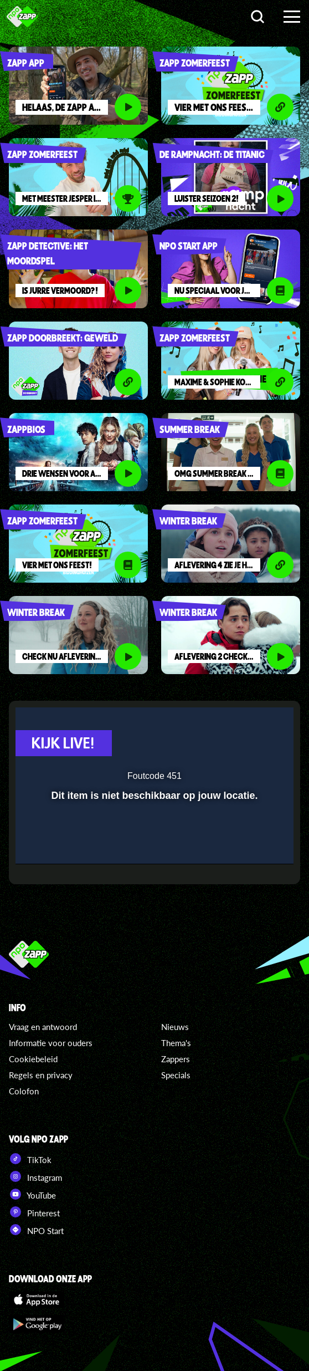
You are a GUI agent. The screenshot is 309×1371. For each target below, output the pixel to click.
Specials (175, 1075)
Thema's (176, 1043)
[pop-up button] (234, 723)
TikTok (30, 1158)
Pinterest (34, 1212)
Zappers (175, 1059)
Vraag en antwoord (43, 1027)
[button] (256, 723)
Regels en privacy (41, 1075)
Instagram (35, 1176)
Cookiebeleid (33, 1059)
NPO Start (36, 1229)
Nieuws (175, 1027)
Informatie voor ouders (50, 1043)
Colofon (24, 1091)
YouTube (32, 1194)
